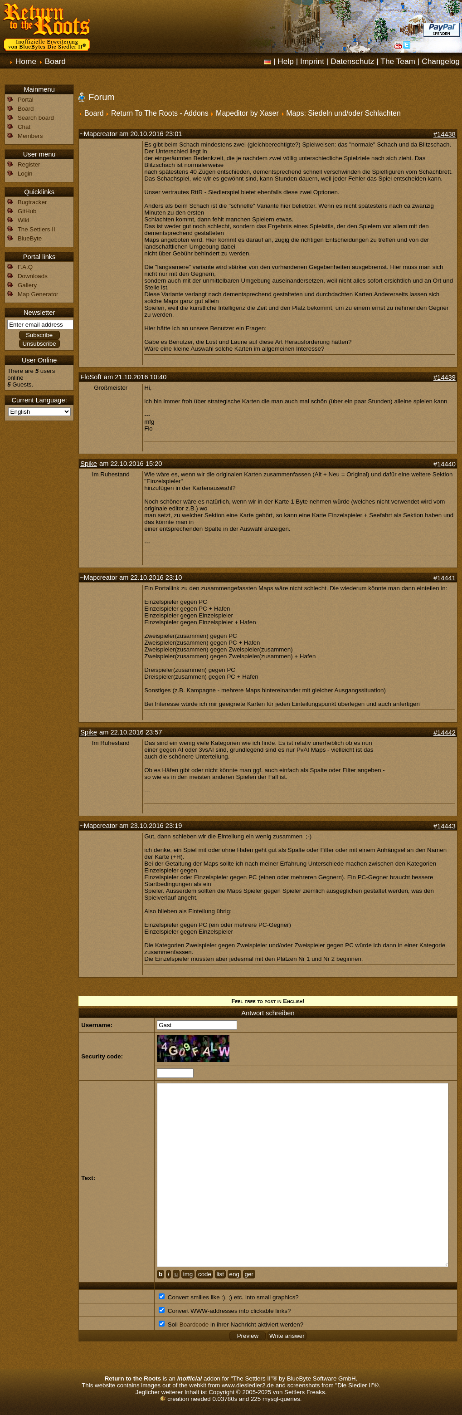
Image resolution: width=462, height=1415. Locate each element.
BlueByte (30, 238)
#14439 (444, 377)
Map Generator (38, 294)
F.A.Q (25, 267)
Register (29, 164)
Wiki (23, 220)
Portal (26, 99)
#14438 (444, 134)
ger (249, 1274)
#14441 (444, 578)
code (204, 1274)
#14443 (444, 826)
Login (25, 173)
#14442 (444, 732)
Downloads (33, 276)
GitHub (27, 211)
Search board (36, 117)
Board (55, 61)
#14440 (444, 464)
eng (234, 1274)
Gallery (27, 285)
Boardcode (194, 1324)
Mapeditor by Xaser (247, 113)
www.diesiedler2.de (248, 1385)
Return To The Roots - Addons (160, 113)
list (220, 1274)
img (188, 1274)
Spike (88, 463)
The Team (397, 61)
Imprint (312, 61)
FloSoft (90, 377)
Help (285, 61)
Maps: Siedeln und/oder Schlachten (343, 113)
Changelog (441, 61)
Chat (24, 126)
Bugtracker (32, 202)
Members (30, 135)
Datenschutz (352, 61)
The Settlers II (36, 229)
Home (25, 61)
